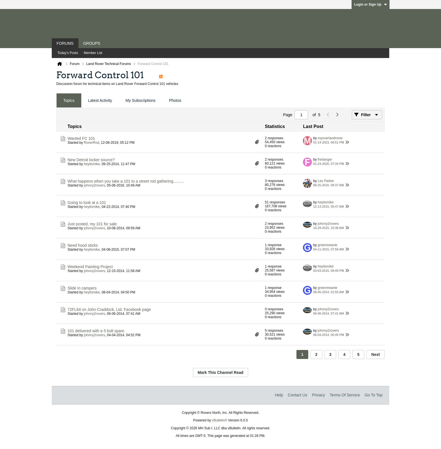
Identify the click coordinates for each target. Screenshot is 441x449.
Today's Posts (67, 53)
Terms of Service (345, 395)
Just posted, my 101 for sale (92, 224)
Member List (93, 53)
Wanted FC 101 (81, 138)
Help (279, 395)
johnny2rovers (94, 185)
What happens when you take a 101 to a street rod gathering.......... (126, 181)
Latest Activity (100, 100)
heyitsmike (92, 164)
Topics (69, 100)
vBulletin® (219, 420)
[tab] (69, 100)
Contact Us (297, 395)
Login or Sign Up (370, 4)
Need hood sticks (83, 245)
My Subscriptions (140, 100)
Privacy (318, 395)
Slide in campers (82, 288)
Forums (65, 43)
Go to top (373, 395)
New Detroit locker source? (91, 160)
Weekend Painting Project (90, 266)
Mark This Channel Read (221, 372)
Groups (91, 43)
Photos (175, 100)
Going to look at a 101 (87, 202)
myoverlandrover (330, 138)
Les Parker (326, 181)
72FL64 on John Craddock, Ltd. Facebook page (109, 309)
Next (375, 354)
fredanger (325, 159)
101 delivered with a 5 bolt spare (96, 331)
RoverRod (91, 143)
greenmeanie (327, 245)
